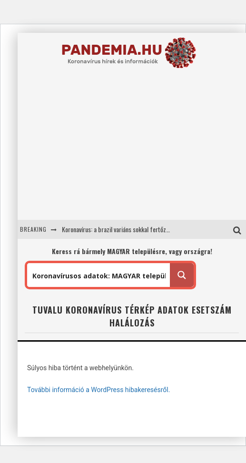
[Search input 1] (99, 275)
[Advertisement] (114, 150)
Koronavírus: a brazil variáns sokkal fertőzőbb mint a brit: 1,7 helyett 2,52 (153, 229)
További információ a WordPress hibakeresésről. (98, 390)
